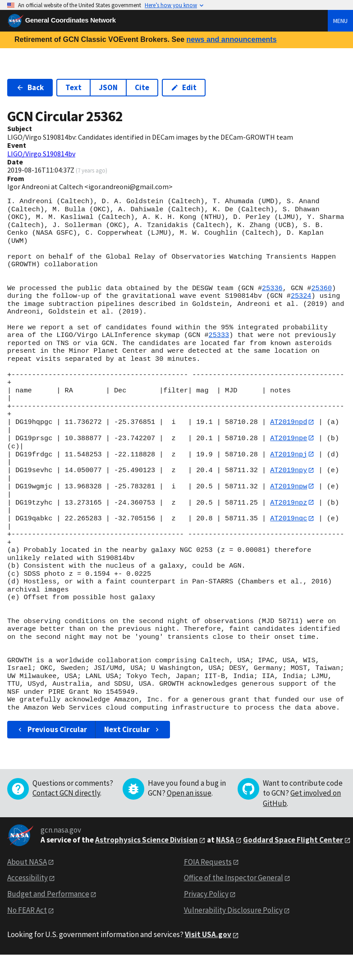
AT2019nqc (288, 519)
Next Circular (132, 731)
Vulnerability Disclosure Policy (233, 911)
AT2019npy (288, 470)
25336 (272, 288)
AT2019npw (288, 487)
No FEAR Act (27, 911)
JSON (108, 87)
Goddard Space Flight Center (293, 841)
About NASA (27, 863)
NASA (225, 841)
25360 (321, 288)
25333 (219, 335)
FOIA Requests (208, 863)
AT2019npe (288, 438)
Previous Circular (51, 731)
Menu (340, 21)
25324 (301, 295)
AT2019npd (288, 422)
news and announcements (231, 39)
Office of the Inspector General (233, 879)
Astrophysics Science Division (146, 841)
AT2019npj (288, 454)
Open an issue (189, 795)
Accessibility (27, 879)
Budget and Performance (48, 895)
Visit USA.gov (208, 936)
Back (30, 87)
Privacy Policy (206, 895)
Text (73, 87)
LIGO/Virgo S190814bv (41, 153)
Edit (184, 87)
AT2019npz (288, 503)
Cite (142, 87)
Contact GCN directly (66, 795)
